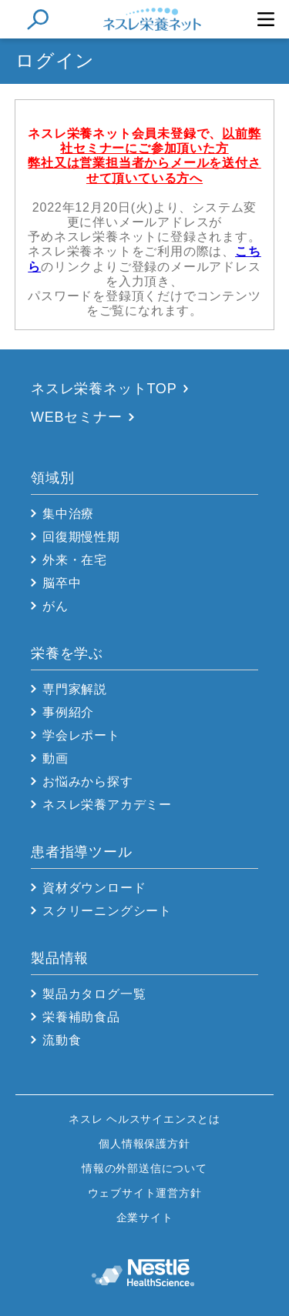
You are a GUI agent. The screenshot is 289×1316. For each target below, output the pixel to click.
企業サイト (144, 1217)
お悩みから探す (87, 781)
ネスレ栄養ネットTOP (103, 388)
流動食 (61, 1040)
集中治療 (68, 513)
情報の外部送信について (144, 1168)
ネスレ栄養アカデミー (107, 804)
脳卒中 (61, 583)
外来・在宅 (74, 559)
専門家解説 (74, 689)
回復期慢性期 (81, 536)
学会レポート (81, 735)
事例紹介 (68, 712)
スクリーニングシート (107, 910)
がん (55, 606)
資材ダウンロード (94, 887)
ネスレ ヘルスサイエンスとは (144, 1119)
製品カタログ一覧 (94, 993)
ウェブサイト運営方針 (145, 1193)
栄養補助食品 (81, 1017)
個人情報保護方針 (144, 1143)
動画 (55, 758)
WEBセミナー (77, 417)
